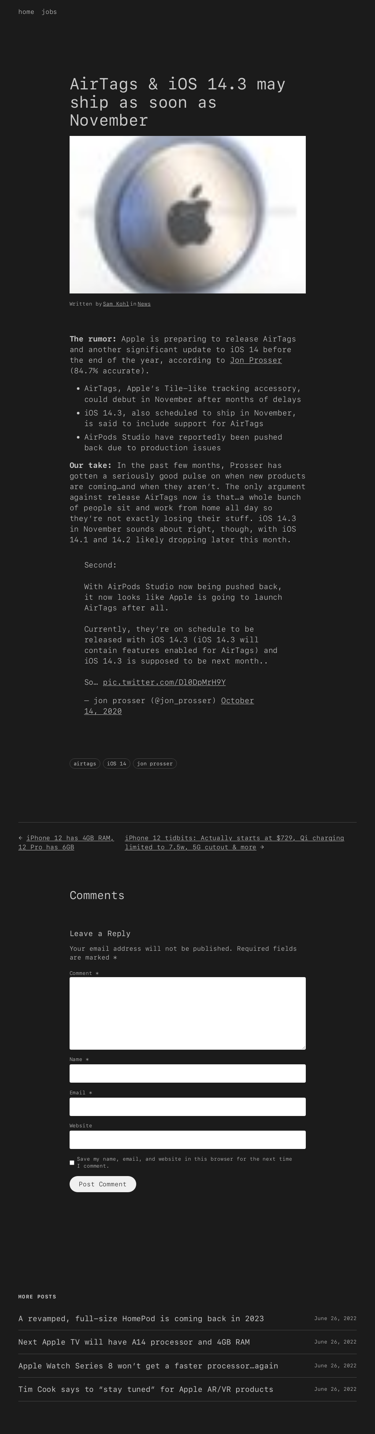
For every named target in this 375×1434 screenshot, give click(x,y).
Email (81, 1092)
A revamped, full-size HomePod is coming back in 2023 (141, 1318)
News (144, 304)
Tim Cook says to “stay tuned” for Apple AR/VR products (146, 1389)
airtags (85, 763)
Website (81, 1125)
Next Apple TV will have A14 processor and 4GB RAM (134, 1342)
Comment (84, 973)
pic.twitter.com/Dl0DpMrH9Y (164, 682)
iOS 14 (116, 763)
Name (79, 1059)
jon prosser (155, 763)
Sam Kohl (116, 304)
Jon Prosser (256, 360)
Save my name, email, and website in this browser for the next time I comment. (184, 1162)
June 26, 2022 (335, 1318)
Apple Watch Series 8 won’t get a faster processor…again (148, 1365)
